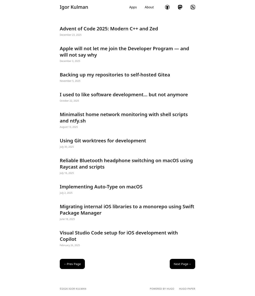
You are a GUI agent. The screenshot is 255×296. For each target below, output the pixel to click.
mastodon (180, 7)
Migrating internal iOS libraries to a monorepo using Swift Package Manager (127, 212)
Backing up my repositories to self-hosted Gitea (127, 77)
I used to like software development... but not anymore (127, 97)
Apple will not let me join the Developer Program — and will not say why (127, 54)
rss (192, 7)
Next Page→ (182, 264)
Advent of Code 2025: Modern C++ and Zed (127, 31)
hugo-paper (187, 288)
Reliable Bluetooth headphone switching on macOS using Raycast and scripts (127, 166)
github (167, 7)
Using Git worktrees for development (127, 143)
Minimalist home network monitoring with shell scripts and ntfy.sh (127, 120)
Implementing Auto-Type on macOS (127, 189)
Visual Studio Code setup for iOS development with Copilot (127, 238)
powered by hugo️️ (162, 288)
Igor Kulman (74, 7)
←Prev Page (72, 264)
